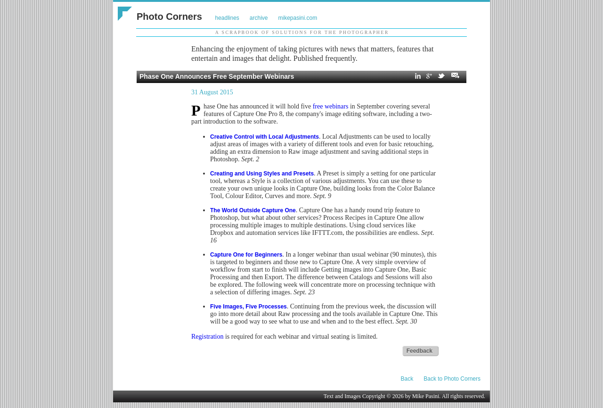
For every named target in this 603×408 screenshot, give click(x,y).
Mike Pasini (426, 396)
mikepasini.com (298, 18)
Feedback (419, 351)
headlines (227, 18)
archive (259, 18)
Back (407, 378)
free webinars (331, 106)
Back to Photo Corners (452, 378)
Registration (207, 336)
